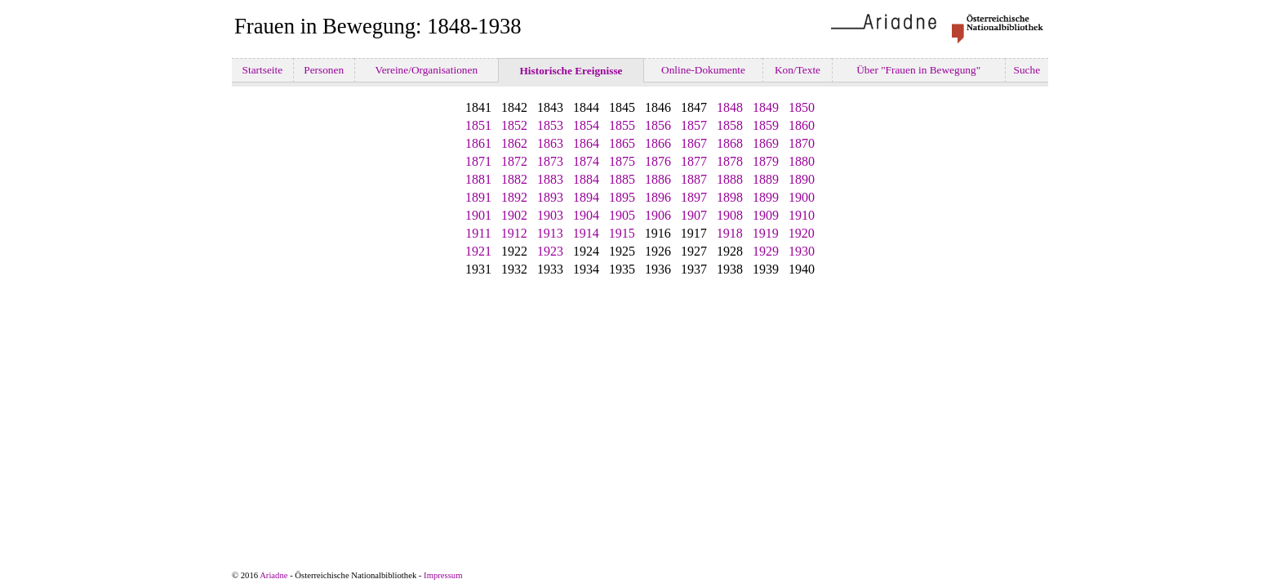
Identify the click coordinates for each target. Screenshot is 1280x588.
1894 (586, 197)
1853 (550, 125)
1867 (694, 143)
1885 (622, 179)
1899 (766, 197)
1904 (586, 215)
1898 (730, 197)
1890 (802, 179)
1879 (766, 161)
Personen (324, 70)
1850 (802, 107)
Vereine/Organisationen (426, 70)
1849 (766, 107)
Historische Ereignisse (571, 71)
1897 (694, 197)
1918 (730, 233)
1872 (514, 161)
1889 (766, 179)
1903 (550, 215)
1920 (802, 233)
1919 (766, 233)
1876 (658, 161)
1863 (550, 143)
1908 (730, 215)
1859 (766, 125)
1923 (550, 251)
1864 (586, 143)
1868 (730, 143)
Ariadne (273, 575)
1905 (622, 215)
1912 (514, 233)
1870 (802, 143)
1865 (622, 143)
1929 (766, 251)
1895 (622, 197)
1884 (586, 179)
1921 (478, 251)
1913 (550, 233)
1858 (730, 125)
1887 (694, 179)
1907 (694, 215)
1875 (622, 161)
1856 (658, 125)
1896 (658, 197)
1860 (802, 125)
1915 (622, 233)
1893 (550, 197)
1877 (694, 161)
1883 (550, 179)
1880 (802, 161)
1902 (514, 215)
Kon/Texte (798, 70)
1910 (802, 215)
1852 (514, 125)
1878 (730, 161)
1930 (802, 251)
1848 (730, 107)
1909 (766, 215)
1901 (478, 215)
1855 (622, 125)
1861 (478, 143)
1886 (658, 179)
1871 (478, 161)
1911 (478, 233)
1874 (586, 161)
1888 (730, 179)
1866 (658, 143)
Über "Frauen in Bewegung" (919, 70)
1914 (586, 233)
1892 (514, 197)
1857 (694, 125)
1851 (478, 125)
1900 (802, 197)
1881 (478, 179)
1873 (550, 161)
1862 (514, 143)
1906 (658, 215)
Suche (1026, 70)
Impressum (443, 575)
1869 (766, 143)
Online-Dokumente (704, 70)
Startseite (262, 70)
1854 (586, 125)
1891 (478, 197)
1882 (514, 179)
